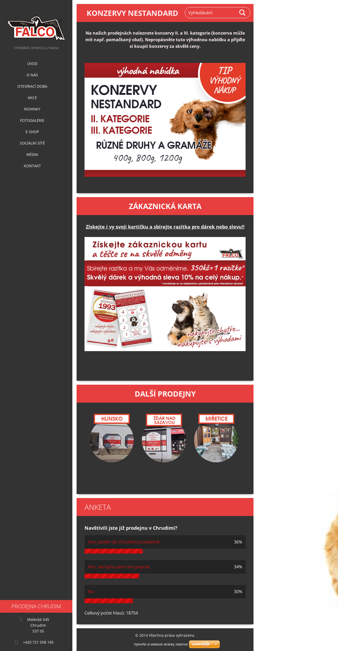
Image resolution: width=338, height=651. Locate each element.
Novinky (32, 108)
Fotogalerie (32, 120)
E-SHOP (32, 131)
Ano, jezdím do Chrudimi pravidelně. (124, 542)
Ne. (91, 591)
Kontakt (32, 165)
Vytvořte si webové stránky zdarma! (161, 644)
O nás (32, 74)
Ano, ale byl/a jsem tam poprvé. (119, 567)
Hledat (242, 13)
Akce (32, 97)
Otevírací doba (32, 86)
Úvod (32, 63)
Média (32, 154)
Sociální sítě (32, 143)
